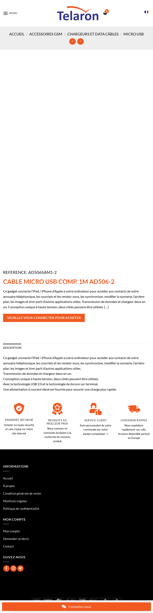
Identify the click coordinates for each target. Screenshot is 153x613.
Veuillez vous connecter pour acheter (44, 318)
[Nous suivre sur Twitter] (20, 568)
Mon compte (11, 531)
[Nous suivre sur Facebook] (6, 568)
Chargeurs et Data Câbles (93, 34)
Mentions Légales (15, 501)
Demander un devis (16, 538)
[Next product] (72, 41)
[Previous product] (80, 41)
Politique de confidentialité (21, 508)
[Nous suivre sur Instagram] (13, 568)
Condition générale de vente (22, 493)
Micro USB (134, 34)
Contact (8, 546)
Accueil (16, 34)
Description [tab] (12, 347)
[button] (10, 13)
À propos (9, 486)
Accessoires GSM (45, 34)
